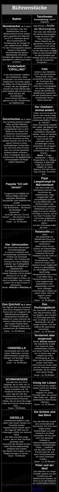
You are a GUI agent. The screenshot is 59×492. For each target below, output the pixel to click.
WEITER (37, 489)
